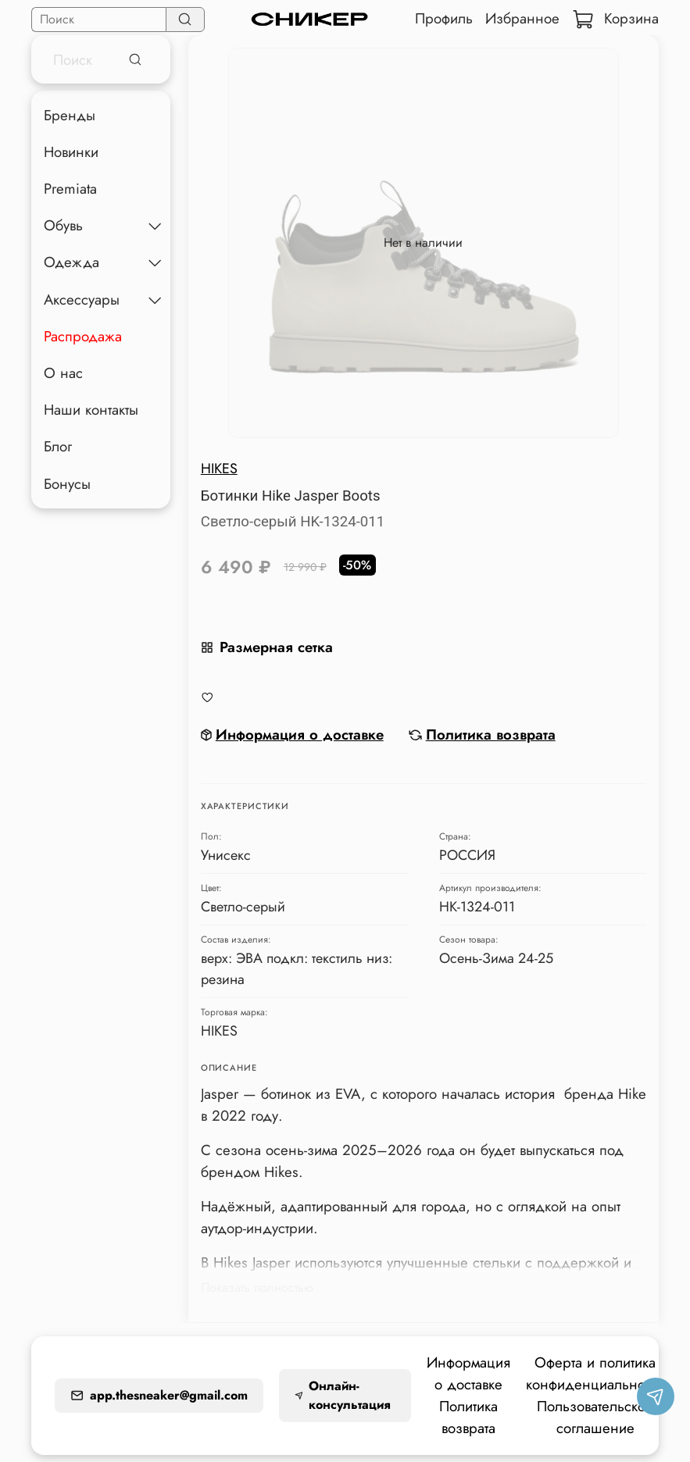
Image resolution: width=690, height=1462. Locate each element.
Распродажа (83, 336)
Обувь (63, 225)
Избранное (522, 18)
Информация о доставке (468, 1373)
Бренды (69, 115)
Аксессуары (82, 299)
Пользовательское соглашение (595, 1417)
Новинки (71, 151)
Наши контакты (91, 409)
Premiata (70, 188)
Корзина (615, 19)
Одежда (71, 262)
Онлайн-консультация (343, 1395)
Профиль (444, 18)
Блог (58, 446)
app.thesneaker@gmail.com (159, 1395)
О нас (63, 372)
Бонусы (67, 483)
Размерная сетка (267, 647)
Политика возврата (468, 1417)
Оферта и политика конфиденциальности (595, 1373)
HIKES (219, 468)
